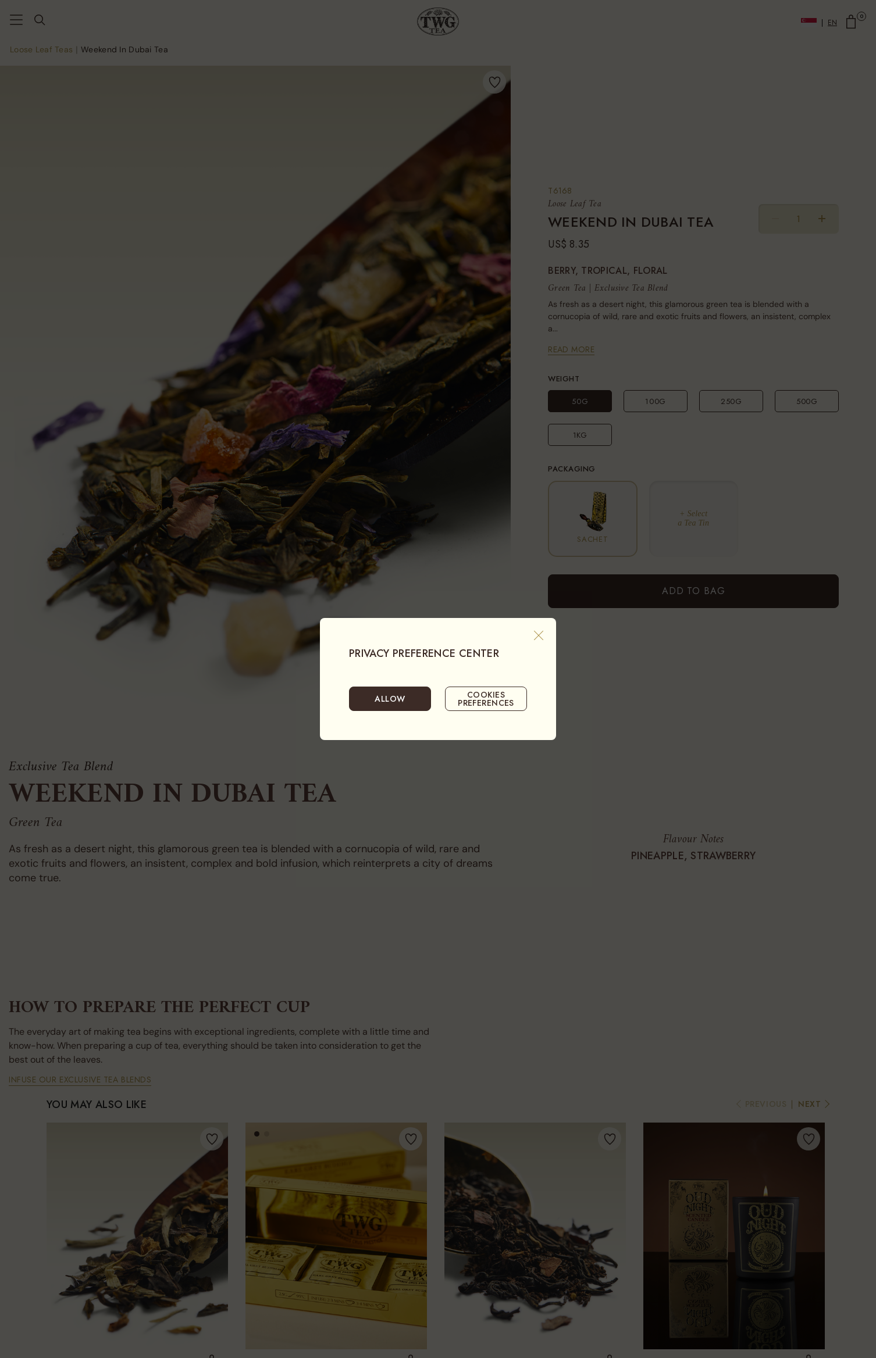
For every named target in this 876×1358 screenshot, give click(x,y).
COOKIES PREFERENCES (486, 699)
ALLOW (390, 699)
